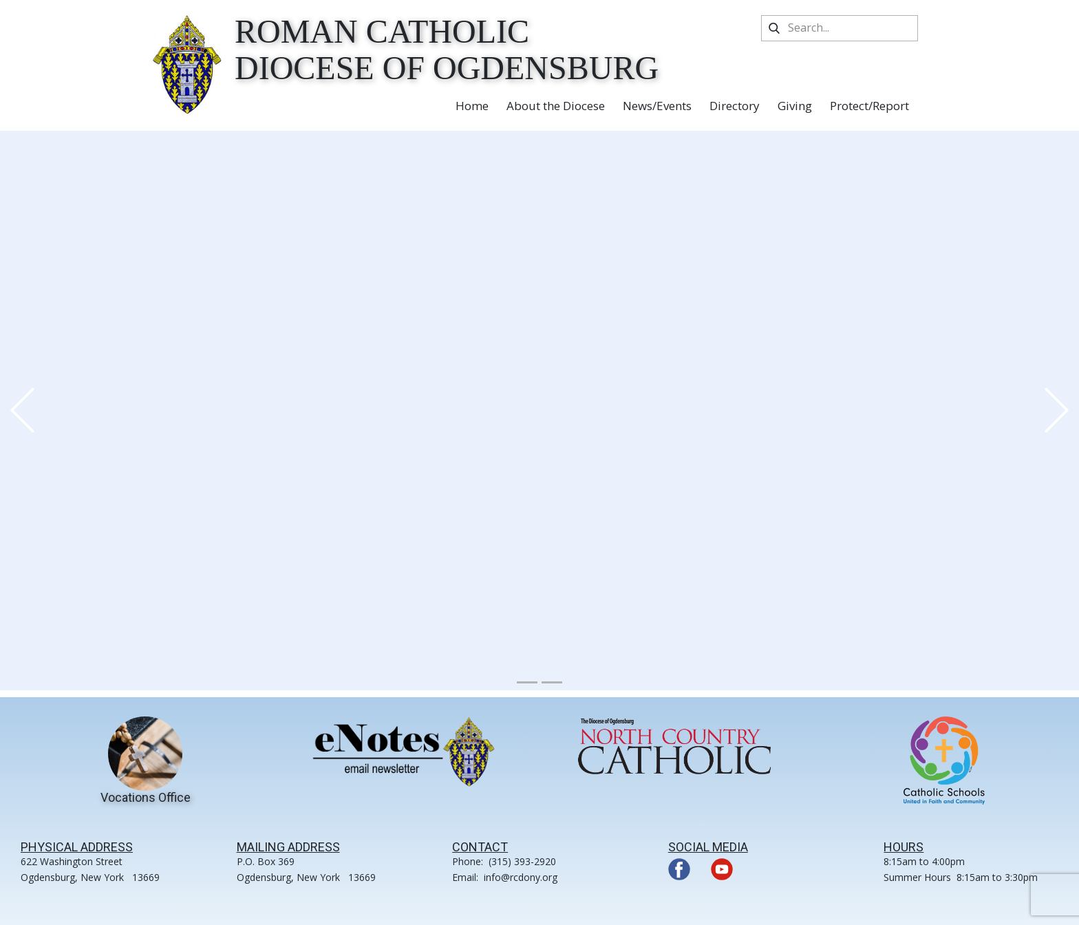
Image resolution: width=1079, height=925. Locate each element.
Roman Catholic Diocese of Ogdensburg (447, 49)
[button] (22, 410)
